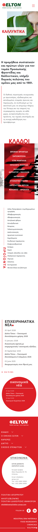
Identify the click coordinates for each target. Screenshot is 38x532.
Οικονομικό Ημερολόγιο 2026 (15, 401)
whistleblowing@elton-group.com (13, 504)
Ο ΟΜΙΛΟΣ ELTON (9, 435)
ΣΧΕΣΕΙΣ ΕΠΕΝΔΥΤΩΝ (11, 447)
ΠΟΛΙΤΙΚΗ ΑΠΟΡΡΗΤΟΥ (12, 494)
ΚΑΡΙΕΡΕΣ (5, 439)
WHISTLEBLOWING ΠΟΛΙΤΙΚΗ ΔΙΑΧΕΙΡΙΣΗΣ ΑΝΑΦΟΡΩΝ (18, 500)
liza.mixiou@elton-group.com (21, 303)
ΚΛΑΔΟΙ (5, 432)
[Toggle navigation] (33, 5)
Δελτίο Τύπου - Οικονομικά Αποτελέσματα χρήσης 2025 (15, 394)
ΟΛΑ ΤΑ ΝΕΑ (8, 372)
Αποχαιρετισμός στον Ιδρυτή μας (18, 364)
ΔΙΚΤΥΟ (4, 443)
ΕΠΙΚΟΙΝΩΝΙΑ (19, 457)
